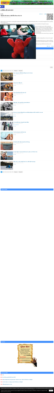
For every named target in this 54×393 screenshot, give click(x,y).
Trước (49, 46)
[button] (2, 7)
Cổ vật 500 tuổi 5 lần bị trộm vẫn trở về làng (21, 141)
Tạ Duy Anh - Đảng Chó (17, 82)
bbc (3, 374)
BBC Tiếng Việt (16, 124)
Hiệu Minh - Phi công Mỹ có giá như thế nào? (21, 102)
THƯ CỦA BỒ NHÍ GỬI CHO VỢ (19, 92)
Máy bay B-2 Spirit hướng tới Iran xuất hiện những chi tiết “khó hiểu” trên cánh (28, 112)
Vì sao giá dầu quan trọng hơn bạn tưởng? (21, 122)
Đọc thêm (14, 75)
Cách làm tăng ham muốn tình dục (19, 132)
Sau (51, 46)
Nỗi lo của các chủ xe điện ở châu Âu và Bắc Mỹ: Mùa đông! (24, 161)
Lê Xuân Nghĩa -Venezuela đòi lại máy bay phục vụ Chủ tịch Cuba (25, 151)
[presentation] (9, 63)
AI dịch (14, 114)
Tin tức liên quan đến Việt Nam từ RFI (9, 377)
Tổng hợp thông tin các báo (7, 384)
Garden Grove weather (27, 188)
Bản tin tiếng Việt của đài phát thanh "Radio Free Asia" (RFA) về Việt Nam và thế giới (17, 379)
